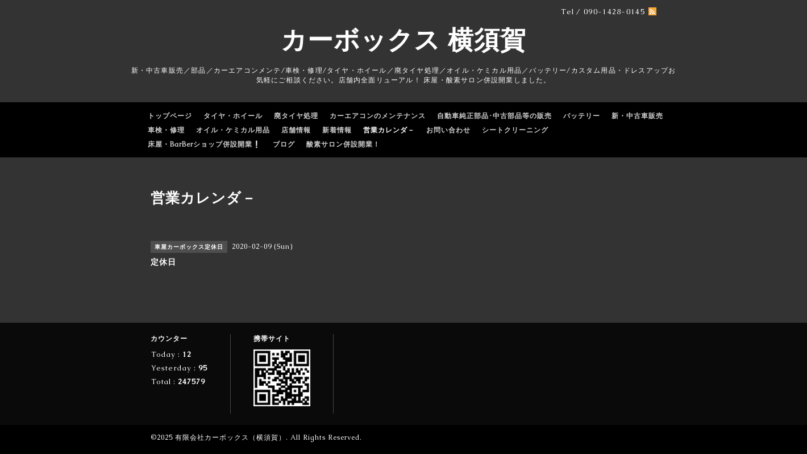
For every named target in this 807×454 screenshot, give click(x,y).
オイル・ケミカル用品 (233, 130)
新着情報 (337, 130)
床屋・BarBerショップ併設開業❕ (204, 144)
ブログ (284, 144)
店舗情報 (296, 130)
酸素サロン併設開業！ (343, 144)
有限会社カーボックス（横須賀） (230, 437)
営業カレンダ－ (389, 130)
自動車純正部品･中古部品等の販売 (494, 115)
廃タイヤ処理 (296, 115)
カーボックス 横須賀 (403, 39)
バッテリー (581, 115)
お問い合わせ (448, 130)
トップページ (170, 115)
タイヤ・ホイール (233, 115)
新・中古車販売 (637, 115)
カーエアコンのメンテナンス (378, 115)
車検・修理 (166, 130)
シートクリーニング (515, 130)
